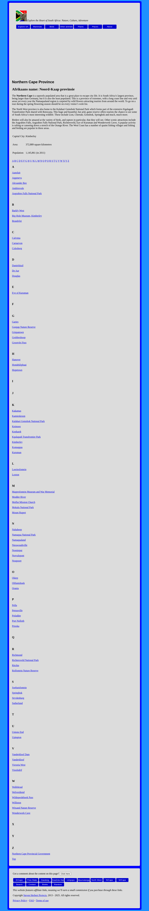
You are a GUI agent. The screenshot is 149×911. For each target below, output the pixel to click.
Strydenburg (18, 698)
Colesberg (17, 248)
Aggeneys (17, 178)
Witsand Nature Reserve (24, 808)
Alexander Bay (19, 183)
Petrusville (17, 610)
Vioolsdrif (17, 770)
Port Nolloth (18, 621)
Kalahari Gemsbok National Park (28, 421)
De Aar (15, 270)
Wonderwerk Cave (21, 813)
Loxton (15, 474)
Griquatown (18, 332)
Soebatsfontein (19, 687)
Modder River (19, 497)
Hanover (16, 359)
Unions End (18, 732)
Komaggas (17, 447)
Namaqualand (19, 540)
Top (14, 859)
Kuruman (16, 452)
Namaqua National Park (24, 534)
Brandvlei (17, 221)
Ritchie (15, 665)
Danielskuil (17, 265)
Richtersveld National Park (25, 660)
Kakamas (16, 411)
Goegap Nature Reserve (24, 327)
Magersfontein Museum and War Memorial (33, 491)
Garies (15, 321)
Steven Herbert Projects (35, 895)
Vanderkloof (18, 759)
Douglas (16, 276)
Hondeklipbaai (19, 364)
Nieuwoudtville (19, 545)
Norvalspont (18, 555)
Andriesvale (18, 188)
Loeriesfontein (19, 469)
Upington (16, 737)
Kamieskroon (18, 416)
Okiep (15, 578)
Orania (15, 588)
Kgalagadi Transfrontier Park (26, 437)
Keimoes (16, 426)
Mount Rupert (19, 512)
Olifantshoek (18, 583)
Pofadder (16, 615)
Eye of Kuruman (20, 293)
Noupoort (16, 560)
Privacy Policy (20, 900)
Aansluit (16, 172)
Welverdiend (18, 792)
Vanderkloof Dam (21, 754)
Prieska (15, 626)
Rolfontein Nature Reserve (25, 670)
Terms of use (42, 900)
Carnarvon (17, 243)
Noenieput (17, 550)
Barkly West (18, 210)
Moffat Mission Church (23, 502)
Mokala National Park (23, 507)
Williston (16, 802)
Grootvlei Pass (19, 342)
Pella (14, 605)
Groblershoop (19, 337)
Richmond (17, 655)
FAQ (31, 900)
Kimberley (17, 442)
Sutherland (17, 703)
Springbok (17, 692)
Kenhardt (16, 431)
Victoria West (18, 765)
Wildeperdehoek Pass (22, 797)
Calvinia (16, 238)
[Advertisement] (74, 56)
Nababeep (17, 529)
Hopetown (17, 370)
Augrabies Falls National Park (27, 193)
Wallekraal (17, 787)
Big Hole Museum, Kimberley (27, 215)
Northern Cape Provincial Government (31, 853)
